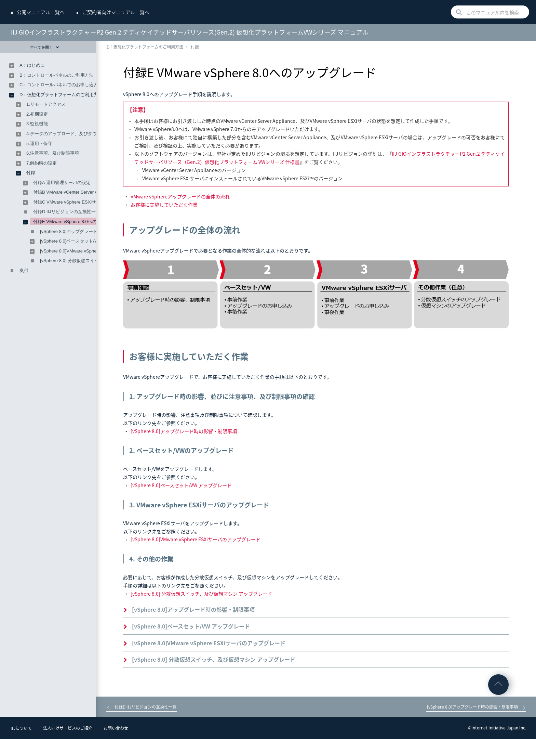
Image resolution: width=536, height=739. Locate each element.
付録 (195, 46)
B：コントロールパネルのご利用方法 (56, 75)
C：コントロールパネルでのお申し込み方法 (63, 84)
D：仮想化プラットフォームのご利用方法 (145, 46)
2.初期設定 (37, 114)
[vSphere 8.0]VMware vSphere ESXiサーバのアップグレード (195, 539)
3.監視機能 (37, 123)
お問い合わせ (116, 728)
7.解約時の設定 (41, 163)
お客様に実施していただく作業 (164, 204)
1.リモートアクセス (46, 104)
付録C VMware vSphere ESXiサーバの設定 (75, 202)
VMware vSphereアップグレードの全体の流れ (180, 196)
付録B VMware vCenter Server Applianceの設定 (80, 192)
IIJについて (21, 728)
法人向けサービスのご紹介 (67, 728)
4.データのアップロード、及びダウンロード (70, 133)
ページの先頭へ (498, 684)
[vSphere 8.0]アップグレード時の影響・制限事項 (184, 431)
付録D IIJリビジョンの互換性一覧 (66, 211)
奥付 (23, 270)
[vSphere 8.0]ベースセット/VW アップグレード (181, 485)
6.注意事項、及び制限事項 (52, 153)
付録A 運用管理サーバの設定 (62, 182)
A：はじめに (32, 65)
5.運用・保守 (39, 143)
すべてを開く (44, 47)
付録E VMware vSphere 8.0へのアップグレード (80, 221)
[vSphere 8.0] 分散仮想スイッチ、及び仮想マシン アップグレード (201, 593)
